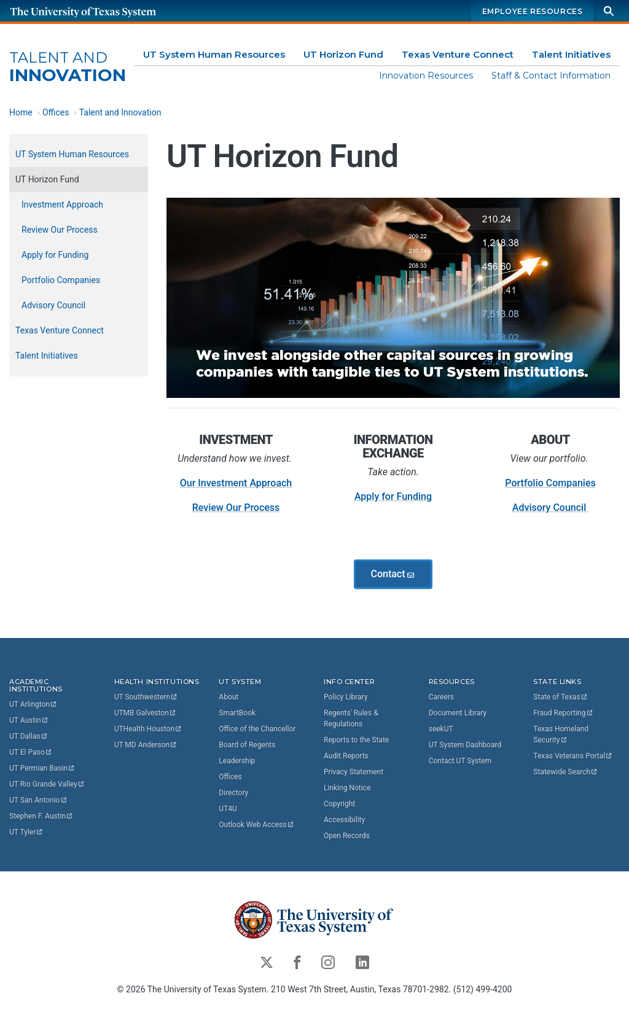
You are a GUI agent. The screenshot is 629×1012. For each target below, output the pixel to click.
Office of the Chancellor (257, 729)
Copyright (339, 804)
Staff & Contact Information (551, 75)
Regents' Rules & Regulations (351, 718)
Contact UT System (460, 761)
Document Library (457, 713)
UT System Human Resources (214, 54)
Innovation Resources (426, 75)
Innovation (67, 67)
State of (560, 697)
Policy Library (345, 697)
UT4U (227, 808)
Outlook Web (256, 824)
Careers (441, 697)
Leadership (237, 761)
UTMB (145, 713)
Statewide (565, 772)
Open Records (347, 835)
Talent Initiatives (571, 54)
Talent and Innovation (120, 112)
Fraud (563, 713)
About (228, 697)
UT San (38, 800)
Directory (233, 792)
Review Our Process (236, 508)
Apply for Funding (393, 497)
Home (21, 112)
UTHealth (148, 729)
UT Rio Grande (47, 784)
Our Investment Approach (236, 483)
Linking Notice (347, 788)
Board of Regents (247, 745)
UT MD (146, 745)
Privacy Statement (353, 772)
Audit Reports (346, 756)
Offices (55, 112)
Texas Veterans (573, 756)
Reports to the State (356, 740)
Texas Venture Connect (458, 54)
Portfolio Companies (550, 483)
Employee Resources (532, 11)
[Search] (608, 10)
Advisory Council (550, 508)
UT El (30, 752)
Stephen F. (41, 816)
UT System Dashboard (465, 745)
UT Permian (42, 768)
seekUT (441, 729)
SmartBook (237, 713)
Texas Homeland (561, 734)
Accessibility (344, 819)
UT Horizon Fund (343, 54)
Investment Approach (62, 204)
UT (33, 704)
